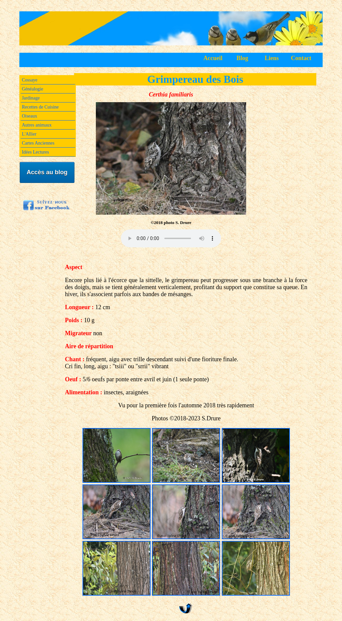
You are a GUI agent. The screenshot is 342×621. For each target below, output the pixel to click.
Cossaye (29, 79)
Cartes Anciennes (38, 143)
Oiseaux (29, 116)
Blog (242, 58)
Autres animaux (36, 125)
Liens (272, 58)
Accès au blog (47, 172)
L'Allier (29, 134)
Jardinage (31, 97)
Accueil (212, 58)
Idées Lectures (35, 152)
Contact (301, 58)
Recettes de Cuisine (40, 107)
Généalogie (32, 88)
